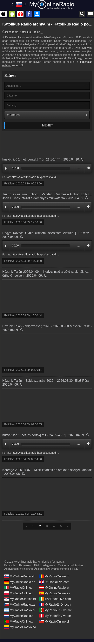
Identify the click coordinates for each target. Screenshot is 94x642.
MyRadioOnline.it (18, 587)
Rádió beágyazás (44, 565)
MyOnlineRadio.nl (19, 615)
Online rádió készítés (70, 565)
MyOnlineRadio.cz (19, 604)
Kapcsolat (10, 565)
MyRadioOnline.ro (54, 576)
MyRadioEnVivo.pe (55, 615)
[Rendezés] (46, 115)
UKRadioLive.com (54, 582)
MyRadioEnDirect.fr (55, 604)
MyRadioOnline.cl (54, 621)
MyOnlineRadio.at (54, 587)
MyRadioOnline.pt (19, 621)
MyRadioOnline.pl (19, 593)
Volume (87, 206)
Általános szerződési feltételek (52, 568)
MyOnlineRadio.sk (19, 576)
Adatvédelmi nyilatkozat (18, 568)
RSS (75, 568)
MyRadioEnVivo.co (20, 627)
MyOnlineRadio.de (19, 582)
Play (6, 168)
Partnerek (25, 565)
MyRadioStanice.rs (20, 599)
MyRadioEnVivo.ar (19, 610)
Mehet (47, 125)
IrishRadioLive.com (55, 599)
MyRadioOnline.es (54, 593)
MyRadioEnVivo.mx (55, 610)
